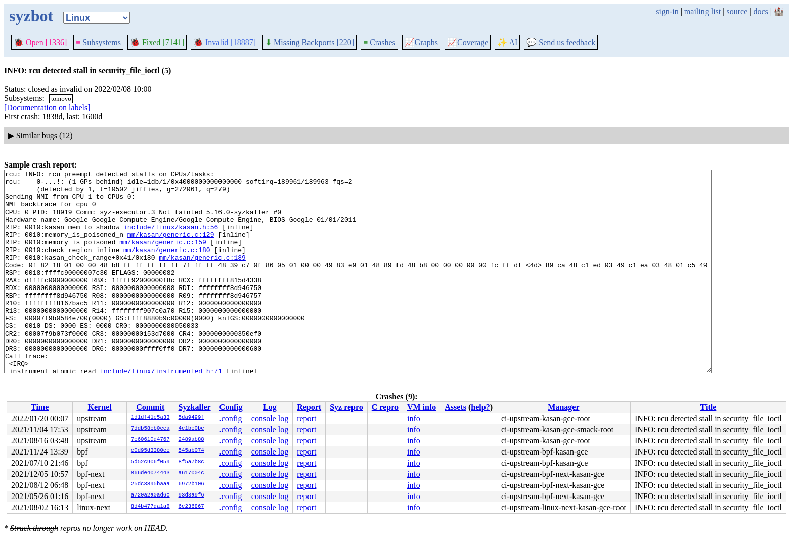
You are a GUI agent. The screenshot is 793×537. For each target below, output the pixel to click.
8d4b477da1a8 (150, 506)
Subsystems (98, 42)
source (737, 11)
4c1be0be (191, 428)
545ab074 (191, 451)
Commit (150, 407)
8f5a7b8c (191, 462)
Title (708, 407)
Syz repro (346, 407)
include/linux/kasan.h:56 (170, 238)
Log (270, 407)
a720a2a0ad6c (150, 495)
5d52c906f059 (150, 462)
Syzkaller (195, 407)
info (413, 418)
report (306, 418)
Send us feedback (560, 42)
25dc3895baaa (150, 484)
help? (480, 407)
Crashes (379, 42)
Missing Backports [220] (309, 42)
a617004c (191, 473)
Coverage (467, 42)
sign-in (667, 11)
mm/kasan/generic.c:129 (170, 248)
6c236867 (191, 506)
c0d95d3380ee (150, 451)
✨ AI (507, 42)
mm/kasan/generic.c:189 (202, 275)
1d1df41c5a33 (150, 417)
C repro (385, 407)
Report (309, 407)
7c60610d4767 (150, 439)
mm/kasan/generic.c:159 (162, 257)
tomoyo (61, 98)
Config (231, 407)
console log (269, 418)
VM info (421, 407)
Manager (563, 407)
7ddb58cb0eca (150, 428)
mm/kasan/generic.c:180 (166, 266)
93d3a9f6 (191, 495)
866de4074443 (150, 473)
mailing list (702, 11)
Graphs (421, 42)
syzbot (31, 16)
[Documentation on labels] (47, 107)
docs (760, 11)
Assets (455, 407)
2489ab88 (191, 439)
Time (40, 407)
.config (230, 418)
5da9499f (191, 417)
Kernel (100, 407)
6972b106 (191, 484)
